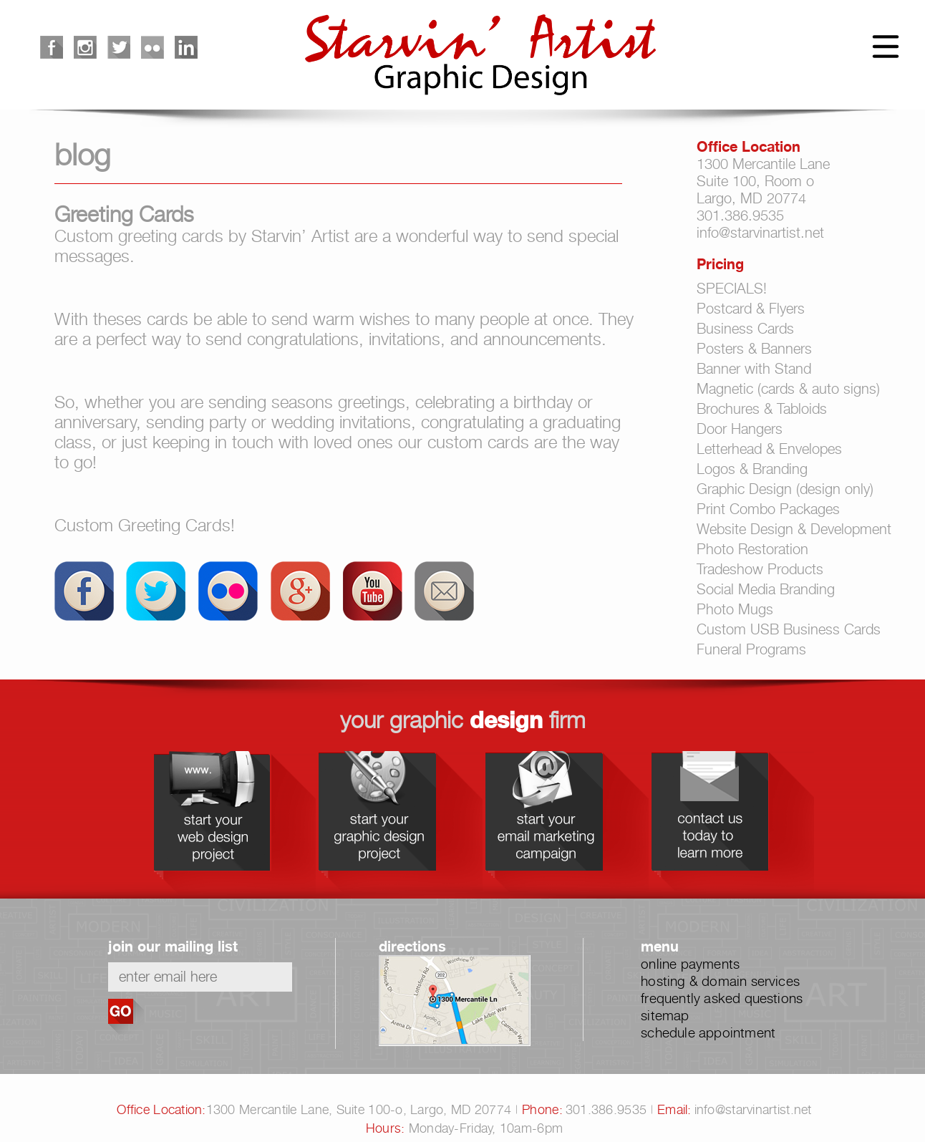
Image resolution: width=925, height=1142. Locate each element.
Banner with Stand (754, 368)
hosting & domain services (720, 981)
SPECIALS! (732, 288)
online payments (690, 964)
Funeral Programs (751, 649)
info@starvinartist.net (760, 232)
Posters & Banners (754, 348)
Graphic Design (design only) (785, 489)
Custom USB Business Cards (789, 629)
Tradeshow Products (760, 569)
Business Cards (745, 328)
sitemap (665, 1015)
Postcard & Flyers (751, 308)
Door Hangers (740, 428)
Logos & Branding (752, 469)
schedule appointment (708, 1032)
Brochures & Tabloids (762, 408)
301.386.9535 (740, 215)
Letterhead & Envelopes (769, 449)
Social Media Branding (766, 589)
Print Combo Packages (768, 509)
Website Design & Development (794, 529)
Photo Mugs (735, 609)
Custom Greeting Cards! (144, 526)
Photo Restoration (752, 549)
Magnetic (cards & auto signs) (788, 388)
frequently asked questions (722, 998)
